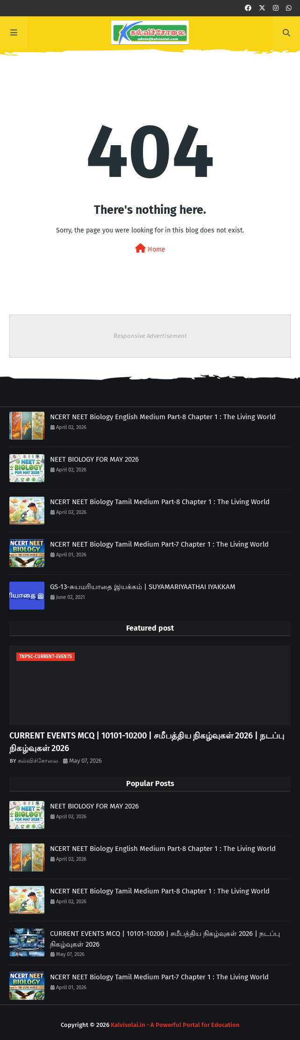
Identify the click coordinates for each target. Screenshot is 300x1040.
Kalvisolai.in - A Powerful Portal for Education (175, 1024)
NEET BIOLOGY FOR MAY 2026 (94, 459)
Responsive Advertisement (150, 335)
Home (150, 248)
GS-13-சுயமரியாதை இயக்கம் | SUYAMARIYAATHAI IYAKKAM (143, 587)
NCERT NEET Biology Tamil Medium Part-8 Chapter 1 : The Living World (160, 502)
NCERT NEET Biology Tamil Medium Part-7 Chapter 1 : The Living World (159, 544)
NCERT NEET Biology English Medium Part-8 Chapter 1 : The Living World (163, 417)
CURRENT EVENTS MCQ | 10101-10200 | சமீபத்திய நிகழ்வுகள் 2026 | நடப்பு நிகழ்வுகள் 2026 (146, 742)
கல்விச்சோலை (38, 760)
